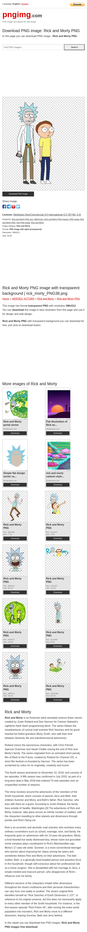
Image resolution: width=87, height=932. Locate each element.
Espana (25, 4)
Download (15, 433)
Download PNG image (18, 194)
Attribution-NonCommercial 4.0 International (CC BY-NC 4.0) (47, 214)
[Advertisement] (43, 75)
